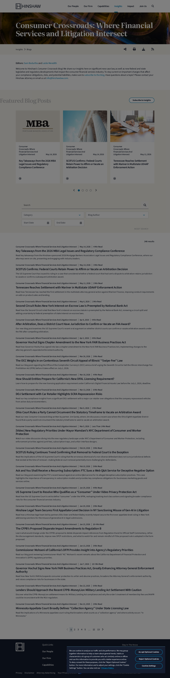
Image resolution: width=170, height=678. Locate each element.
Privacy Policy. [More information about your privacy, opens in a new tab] (107, 668)
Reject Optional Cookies (149, 659)
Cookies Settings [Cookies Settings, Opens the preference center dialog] (149, 665)
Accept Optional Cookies (149, 652)
